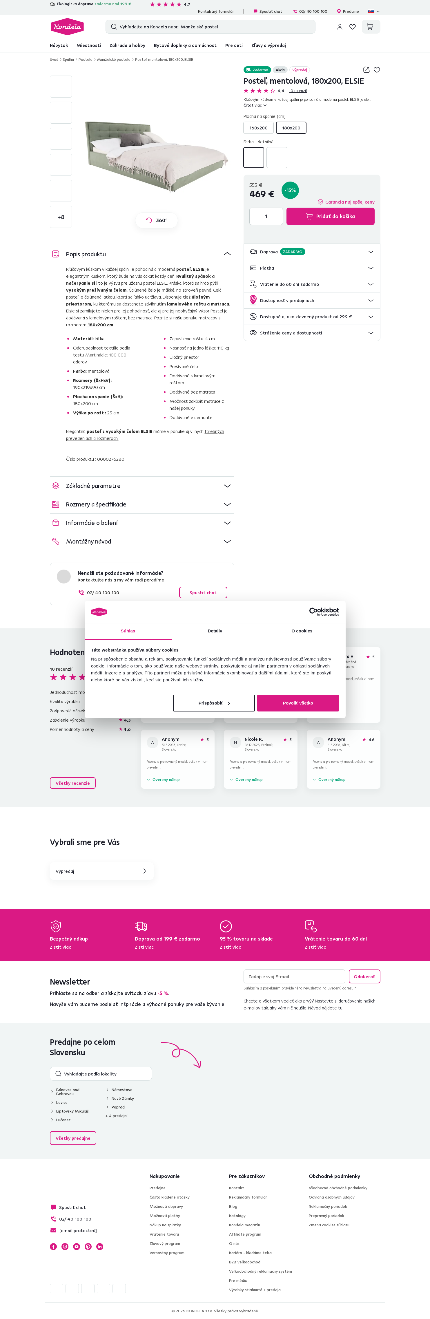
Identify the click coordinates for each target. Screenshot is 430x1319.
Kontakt (236, 1187)
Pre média (238, 1280)
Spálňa (68, 59)
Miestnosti (89, 45)
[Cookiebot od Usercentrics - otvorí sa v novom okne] (313, 612)
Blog (233, 1206)
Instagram (64, 1246)
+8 (60, 216)
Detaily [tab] (215, 630)
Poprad (118, 1107)
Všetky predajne (73, 1138)
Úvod (54, 59)
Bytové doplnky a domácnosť (185, 45)
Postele (85, 59)
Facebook (53, 1246)
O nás (234, 1243)
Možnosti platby (165, 1215)
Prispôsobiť (214, 702)
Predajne (348, 11)
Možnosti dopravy (166, 1206)
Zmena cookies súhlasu (329, 1224)
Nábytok (59, 45)
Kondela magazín (244, 1224)
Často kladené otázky (170, 1197)
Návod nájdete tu (325, 1008)
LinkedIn (99, 1246)
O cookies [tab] (302, 630)
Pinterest (88, 1246)
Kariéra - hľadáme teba (250, 1252)
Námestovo (122, 1090)
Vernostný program (167, 1252)
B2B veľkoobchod (244, 1262)
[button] (312, 252)
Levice (62, 1102)
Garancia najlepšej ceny (350, 202)
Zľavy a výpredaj (268, 45)
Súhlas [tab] (128, 630)
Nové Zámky (123, 1098)
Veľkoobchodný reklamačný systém (260, 1271)
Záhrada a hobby (127, 45)
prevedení (153, 767)
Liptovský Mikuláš (72, 1111)
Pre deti (234, 45)
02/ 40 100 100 (310, 11)
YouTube (76, 1246)
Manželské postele (113, 59)
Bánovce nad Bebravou (67, 1092)
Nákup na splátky (165, 1224)
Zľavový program (165, 1243)
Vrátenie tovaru (164, 1234)
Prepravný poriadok (326, 1215)
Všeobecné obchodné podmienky (338, 1187)
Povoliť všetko (298, 702)
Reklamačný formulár (248, 1197)
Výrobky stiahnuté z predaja (255, 1289)
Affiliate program (245, 1234)
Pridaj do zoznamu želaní (376, 69)
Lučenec (63, 1120)
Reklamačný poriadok (328, 1206)
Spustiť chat (267, 11)
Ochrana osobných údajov (332, 1197)
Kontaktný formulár (216, 11)
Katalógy (237, 1215)
